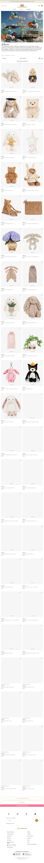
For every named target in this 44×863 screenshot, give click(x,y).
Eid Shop (21, 9)
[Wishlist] (39, 6)
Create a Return (10, 834)
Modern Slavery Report (31, 844)
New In (14, 9)
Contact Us (9, 836)
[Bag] (42, 6)
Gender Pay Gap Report (10, 843)
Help (28, 842)
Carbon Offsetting (11, 845)
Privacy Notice (30, 836)
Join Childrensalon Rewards (22, 805)
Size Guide (9, 840)
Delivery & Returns (10, 832)
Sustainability (10, 847)
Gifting (28, 832)
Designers (28, 9)
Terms (28, 840)
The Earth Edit (22, 828)
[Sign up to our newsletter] (36, 820)
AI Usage (29, 838)
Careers (29, 834)
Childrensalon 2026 (25, 857)
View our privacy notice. (10, 823)
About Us (9, 838)
